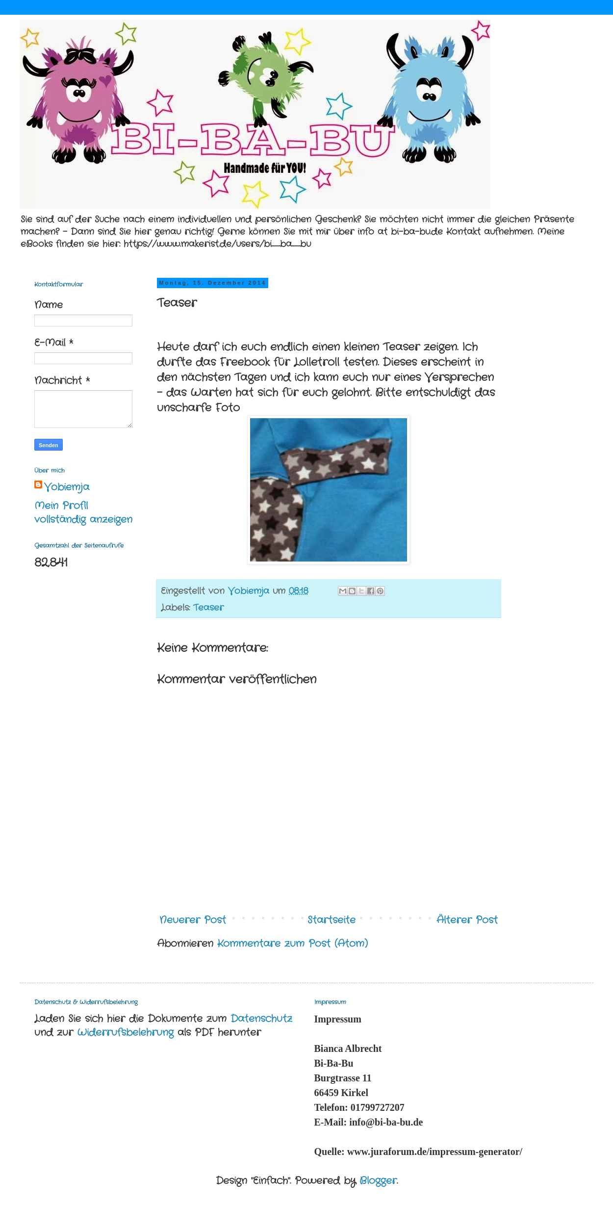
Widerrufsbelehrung (125, 1032)
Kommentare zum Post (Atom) (292, 944)
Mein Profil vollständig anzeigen (83, 513)
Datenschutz (261, 1019)
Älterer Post (467, 920)
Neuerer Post (192, 920)
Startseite (331, 920)
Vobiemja (66, 487)
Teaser (208, 607)
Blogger (378, 1181)
